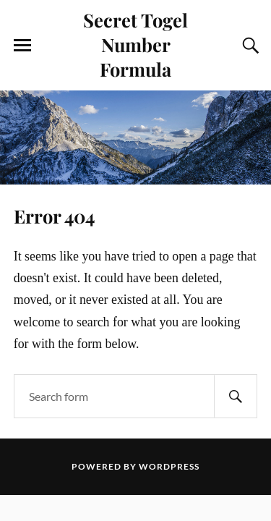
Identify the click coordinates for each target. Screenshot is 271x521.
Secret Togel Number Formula (135, 44)
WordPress (169, 466)
